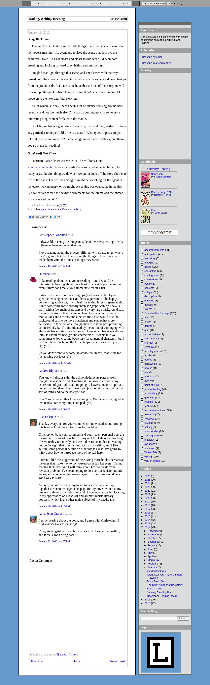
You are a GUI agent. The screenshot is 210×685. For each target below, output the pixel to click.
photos (148, 368)
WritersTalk (150, 452)
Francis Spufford (162, 177)
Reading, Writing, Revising (46, 18)
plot (146, 372)
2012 (148, 527)
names (148, 359)
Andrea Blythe (48, 370)
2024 (148, 483)
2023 (148, 486)
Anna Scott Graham (51, 513)
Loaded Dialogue (157, 571)
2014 (148, 519)
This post (62, 654)
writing (148, 456)
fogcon (148, 321)
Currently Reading (158, 168)
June (151, 549)
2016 (148, 512)
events (148, 308)
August (151, 545)
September (154, 541)
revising (77, 209)
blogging (41, 209)
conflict (148, 283)
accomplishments (154, 249)
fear (146, 317)
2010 (148, 603)
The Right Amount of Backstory (164, 584)
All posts (74, 654)
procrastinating (152, 389)
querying (149, 397)
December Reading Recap (162, 595)
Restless (149, 418)
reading (148, 401)
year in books (152, 460)
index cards (151, 338)
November (154, 534)
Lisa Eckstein (47, 417)
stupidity (149, 439)
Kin (153, 210)
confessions (151, 279)
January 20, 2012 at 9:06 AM (54, 409)
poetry (148, 380)
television (149, 448)
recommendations (154, 410)
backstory (149, 258)
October (153, 538)
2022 (148, 490)
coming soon (151, 275)
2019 (148, 501)
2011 (148, 599)
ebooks (148, 304)
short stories (151, 431)
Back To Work (155, 588)
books (147, 266)
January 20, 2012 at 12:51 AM (55, 363)
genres (148, 325)
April (150, 556)
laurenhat (45, 274)
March (151, 559)
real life (148, 405)
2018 (148, 505)
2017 (148, 508)
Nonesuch (157, 174)
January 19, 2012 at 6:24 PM (54, 266)
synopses (149, 443)
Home (76, 661)
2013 (148, 523)
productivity (151, 393)
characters (150, 271)
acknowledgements (40, 167)
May (150, 552)
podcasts (149, 376)
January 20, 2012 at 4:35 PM (54, 506)
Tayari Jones (160, 213)
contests (149, 287)
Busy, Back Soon (39, 39)
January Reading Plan (159, 592)
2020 (148, 497)
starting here (151, 435)
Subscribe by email (151, 56)
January (153, 567)
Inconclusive (151, 334)
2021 (148, 494)
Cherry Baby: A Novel (163, 192)
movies (148, 355)
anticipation (151, 254)
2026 (148, 476)
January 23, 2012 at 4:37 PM (54, 541)
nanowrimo (150, 363)
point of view (151, 384)
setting (148, 427)
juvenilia (149, 346)
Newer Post (117, 661)
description (150, 296)
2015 (148, 516)
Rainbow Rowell (162, 195)
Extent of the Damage (59, 209)
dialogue (149, 300)
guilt (146, 330)
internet (148, 342)
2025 (148, 479)
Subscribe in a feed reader (156, 62)
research (149, 414)
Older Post (36, 661)
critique (148, 292)
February (153, 563)
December (154, 530)
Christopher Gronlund (53, 235)
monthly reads (152, 351)
